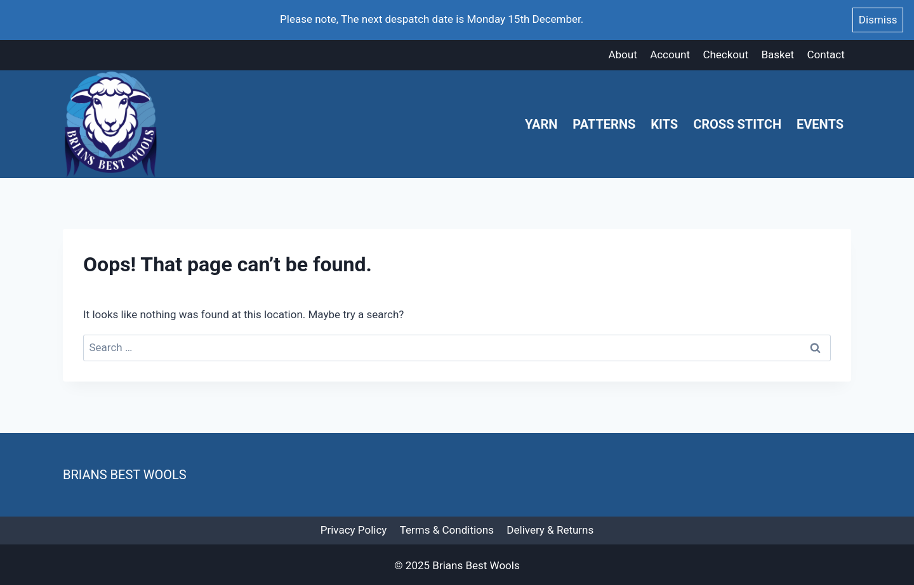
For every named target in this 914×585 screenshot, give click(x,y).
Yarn (541, 124)
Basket (777, 54)
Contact (825, 54)
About (622, 54)
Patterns (604, 124)
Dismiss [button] (878, 19)
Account (670, 54)
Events (820, 124)
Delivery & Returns (550, 530)
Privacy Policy (354, 530)
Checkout (725, 54)
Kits (664, 124)
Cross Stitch (737, 124)
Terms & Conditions (447, 530)
